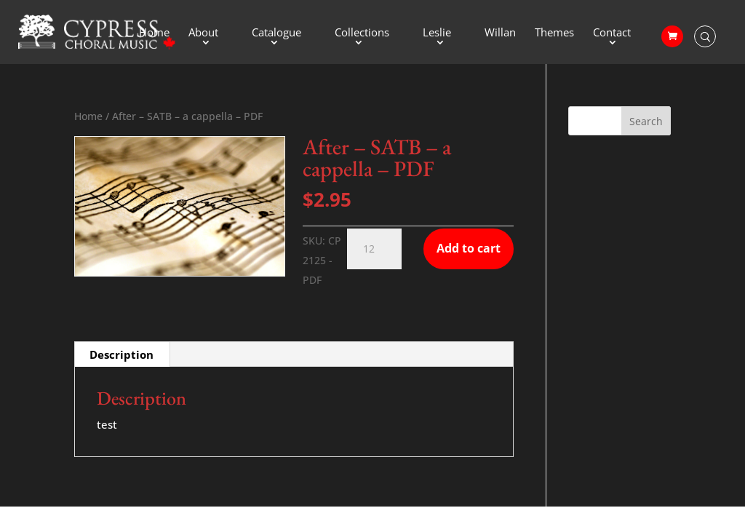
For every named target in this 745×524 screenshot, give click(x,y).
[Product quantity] (374, 249)
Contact (612, 33)
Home (154, 33)
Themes (554, 33)
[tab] (121, 354)
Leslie (437, 33)
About (203, 33)
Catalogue (276, 33)
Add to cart (469, 248)
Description (121, 354)
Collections (362, 33)
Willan (500, 33)
